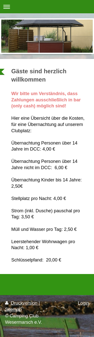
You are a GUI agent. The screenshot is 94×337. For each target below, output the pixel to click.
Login (83, 303)
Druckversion (22, 303)
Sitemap (13, 309)
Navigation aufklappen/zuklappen (47, 6)
